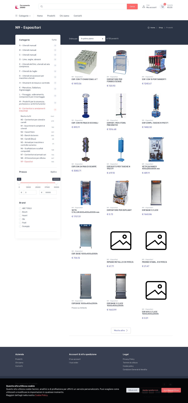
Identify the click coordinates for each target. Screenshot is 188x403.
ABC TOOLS (27, 208)
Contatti (78, 16)
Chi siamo (64, 16)
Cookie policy (128, 366)
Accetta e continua (171, 390)
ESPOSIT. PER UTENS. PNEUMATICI (116, 124)
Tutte (54, 40)
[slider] (19, 182)
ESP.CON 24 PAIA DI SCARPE (84, 167)
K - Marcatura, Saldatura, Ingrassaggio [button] (38, 88)
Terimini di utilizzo (130, 363)
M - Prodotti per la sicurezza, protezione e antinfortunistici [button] (38, 102)
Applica (54, 172)
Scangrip (26, 226)
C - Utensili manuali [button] (38, 54)
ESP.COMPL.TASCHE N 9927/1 (155, 123)
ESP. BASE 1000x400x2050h (85, 254)
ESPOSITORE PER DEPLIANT (119, 210)
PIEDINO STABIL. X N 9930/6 (154, 262)
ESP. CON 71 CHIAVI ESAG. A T (85, 79)
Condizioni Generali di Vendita (135, 370)
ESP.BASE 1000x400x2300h (84, 303)
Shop (161, 28)
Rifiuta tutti (132, 390)
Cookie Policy (41, 395)
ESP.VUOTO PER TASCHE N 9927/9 (118, 168)
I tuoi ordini (73, 363)
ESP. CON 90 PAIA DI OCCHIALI (85, 123)
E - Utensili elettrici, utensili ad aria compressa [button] (38, 65)
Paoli (24, 223)
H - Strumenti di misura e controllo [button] (38, 82)
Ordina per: (73, 39)
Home (40, 16)
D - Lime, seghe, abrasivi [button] (38, 59)
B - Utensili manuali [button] (38, 50)
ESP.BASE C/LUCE (150, 210)
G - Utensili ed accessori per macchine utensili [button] (38, 77)
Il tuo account (75, 359)
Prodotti (51, 16)
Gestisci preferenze (150, 390)
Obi (23, 219)
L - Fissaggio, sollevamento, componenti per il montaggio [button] (38, 95)
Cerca (132, 6)
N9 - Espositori (77, 77)
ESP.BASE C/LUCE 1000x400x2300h (115, 304)
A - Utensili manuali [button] (38, 45)
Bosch (24, 212)
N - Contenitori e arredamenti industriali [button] (38, 109)
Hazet (24, 216)
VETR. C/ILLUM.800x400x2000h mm (85, 211)
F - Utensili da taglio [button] (38, 71)
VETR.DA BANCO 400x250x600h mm (151, 168)
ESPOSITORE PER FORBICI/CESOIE (114, 80)
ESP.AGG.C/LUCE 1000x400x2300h (150, 313)
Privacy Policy (129, 359)
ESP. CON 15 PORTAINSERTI (154, 79)
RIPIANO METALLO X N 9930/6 (120, 262)
